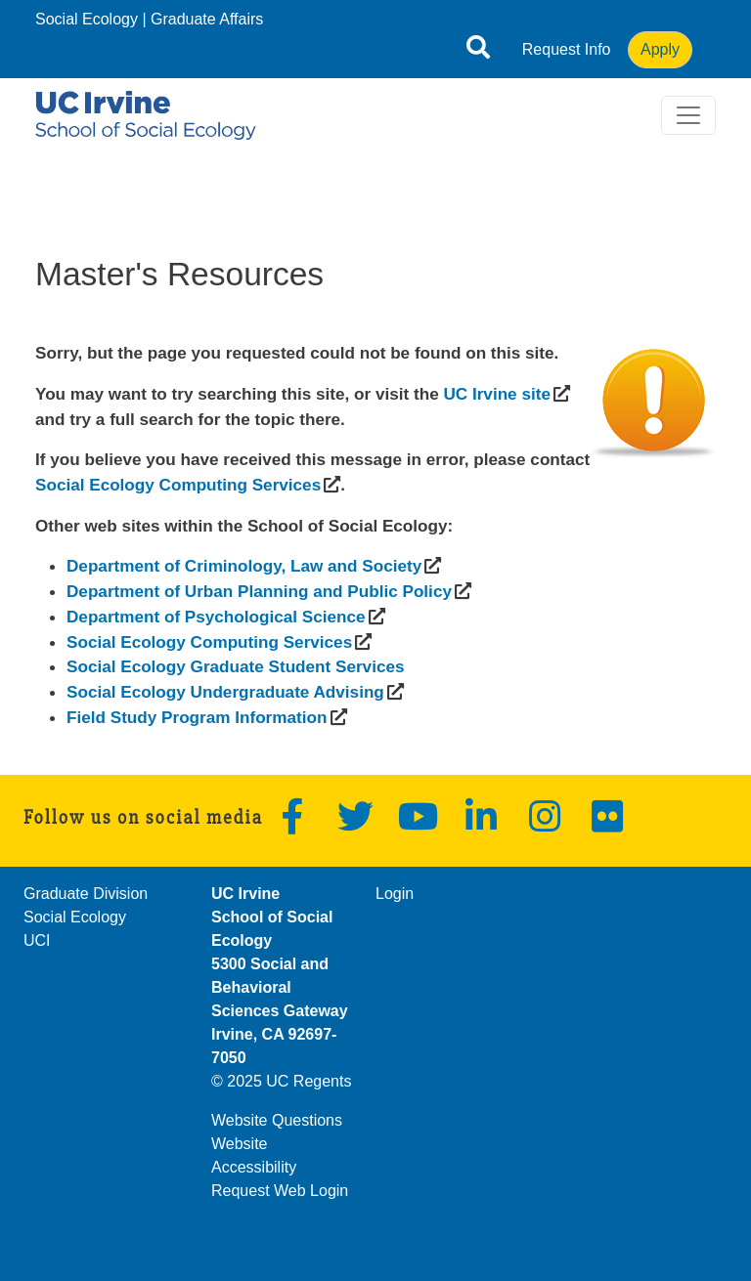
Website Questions (276, 1120)
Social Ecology (86, 19)
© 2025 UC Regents (281, 1081)
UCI (37, 940)
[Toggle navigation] (688, 115)
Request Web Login (279, 1190)
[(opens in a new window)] (496, 394)
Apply (660, 49)
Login (395, 893)
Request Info (566, 49)
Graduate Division (85, 893)
